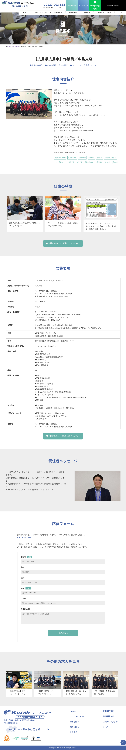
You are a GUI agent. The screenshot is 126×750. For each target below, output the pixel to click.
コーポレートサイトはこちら (23, 729)
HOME (25, 12)
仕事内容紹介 (37, 65)
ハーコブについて (40, 12)
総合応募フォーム (113, 5)
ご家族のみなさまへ (104, 12)
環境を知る (73, 12)
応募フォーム (91, 65)
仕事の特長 (51, 65)
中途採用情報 (72, 5)
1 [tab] (63, 236)
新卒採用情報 (83, 5)
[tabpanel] (25, 214)
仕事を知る (58, 12)
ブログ (120, 12)
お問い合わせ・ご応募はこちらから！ (64, 243)
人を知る (87, 12)
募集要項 (64, 65)
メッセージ (76, 65)
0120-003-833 (54, 4)
